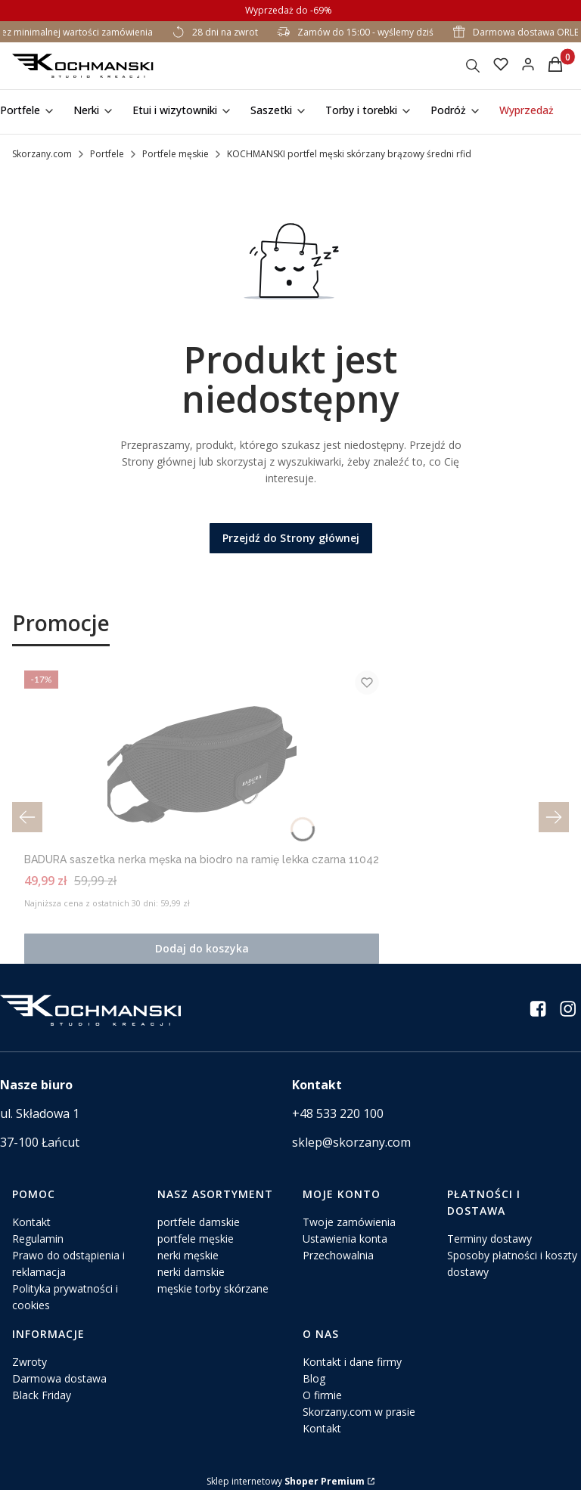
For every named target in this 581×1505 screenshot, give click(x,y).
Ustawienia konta (345, 1253)
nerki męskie (188, 1270)
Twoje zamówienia (349, 1237)
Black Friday (41, 1410)
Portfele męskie (175, 153)
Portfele (107, 153)
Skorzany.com (42, 153)
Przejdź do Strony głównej (290, 538)
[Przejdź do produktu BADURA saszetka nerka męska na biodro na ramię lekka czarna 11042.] (290, 757)
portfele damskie (198, 1237)
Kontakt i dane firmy (352, 1377)
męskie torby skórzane (213, 1303)
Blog (314, 1393)
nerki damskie (191, 1287)
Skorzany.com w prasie (359, 1427)
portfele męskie (195, 1253)
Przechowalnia (338, 1270)
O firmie (322, 1410)
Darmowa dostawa (59, 1393)
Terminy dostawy (489, 1253)
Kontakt (31, 1237)
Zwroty (29, 1377)
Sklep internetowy (286, 1496)
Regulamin (38, 1253)
